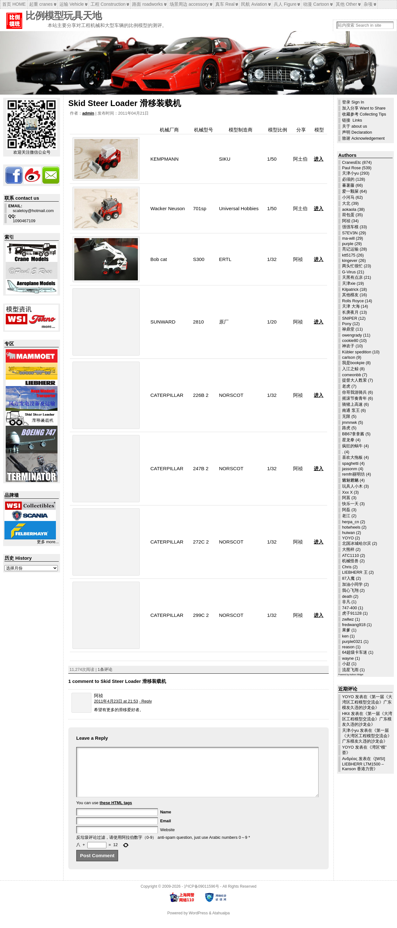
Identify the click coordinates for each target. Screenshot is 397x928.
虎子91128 (352, 613)
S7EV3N (350, 232)
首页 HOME (14, 4)
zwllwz (348, 619)
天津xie (348, 283)
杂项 (368, 4)
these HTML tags (116, 812)
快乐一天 (350, 503)
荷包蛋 (348, 214)
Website (167, 839)
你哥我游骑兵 (354, 392)
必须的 (348, 179)
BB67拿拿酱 (353, 433)
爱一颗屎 (350, 191)
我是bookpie (353, 362)
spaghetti (350, 463)
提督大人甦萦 (354, 380)
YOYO (348, 538)
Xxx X (347, 492)
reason (348, 646)
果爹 (346, 630)
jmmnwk (349, 422)
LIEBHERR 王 (355, 572)
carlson (348, 357)
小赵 (346, 663)
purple (347, 243)
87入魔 (348, 578)
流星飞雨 (350, 669)
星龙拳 (348, 439)
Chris (347, 566)
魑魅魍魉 (350, 480)
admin (88, 113)
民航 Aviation (254, 4)
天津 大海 (351, 306)
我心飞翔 (350, 590)
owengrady (352, 335)
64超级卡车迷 (354, 652)
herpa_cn (350, 521)
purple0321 (352, 641)
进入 (318, 159)
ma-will (348, 238)
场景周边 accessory (189, 4)
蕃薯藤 (348, 185)
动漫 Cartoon (316, 4)
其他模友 (350, 294)
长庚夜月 (350, 312)
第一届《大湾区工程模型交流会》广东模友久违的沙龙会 (367, 702)
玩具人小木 (352, 486)
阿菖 (346, 497)
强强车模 (350, 226)
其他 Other (346, 4)
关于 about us (354, 126)
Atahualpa (221, 922)
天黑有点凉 (352, 277)
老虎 (346, 386)
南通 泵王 (351, 410)
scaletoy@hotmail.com (31, 208)
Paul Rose (351, 167)
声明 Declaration (357, 132)
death (347, 596)
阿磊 (346, 509)
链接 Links (352, 120)
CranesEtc (351, 162)
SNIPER (349, 318)
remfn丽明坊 (353, 474)
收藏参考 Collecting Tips (364, 114)
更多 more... (48, 541)
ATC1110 (350, 555)
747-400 (349, 607)
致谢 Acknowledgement (363, 138)
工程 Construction (108, 4)
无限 (346, 416)
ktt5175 (348, 255)
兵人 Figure (285, 4)
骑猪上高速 (352, 404)
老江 (346, 515)
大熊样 (348, 549)
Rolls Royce (353, 300)
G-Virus (349, 272)
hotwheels (351, 527)
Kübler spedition (356, 352)
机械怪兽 (350, 560)
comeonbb (351, 374)
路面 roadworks (147, 4)
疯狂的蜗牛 (352, 446)
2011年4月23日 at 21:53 (116, 701)
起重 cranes (41, 4)
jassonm (349, 468)
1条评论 (105, 669)
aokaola (349, 209)
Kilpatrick (350, 289)
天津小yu (350, 173)
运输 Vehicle (71, 4)
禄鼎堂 (348, 329)
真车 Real (225, 4)
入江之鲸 (350, 368)
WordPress (198, 922)
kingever (349, 260)
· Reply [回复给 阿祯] (145, 701)
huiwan (348, 532)
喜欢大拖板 (352, 457)
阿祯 (346, 220)
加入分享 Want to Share (364, 108)
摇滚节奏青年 (354, 398)
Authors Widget (356, 674)
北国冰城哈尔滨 (356, 543)
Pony (346, 323)
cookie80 (350, 340)
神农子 (348, 346)
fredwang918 (354, 624)
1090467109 (21, 218)
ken (345, 636)
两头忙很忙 (352, 266)
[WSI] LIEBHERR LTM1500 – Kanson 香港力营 (363, 763)
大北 (346, 203)
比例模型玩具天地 (63, 15)
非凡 (346, 601)
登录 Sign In (353, 102)
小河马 (348, 197)
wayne (348, 658)
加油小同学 (352, 584)
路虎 (346, 427)
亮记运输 (350, 249)
